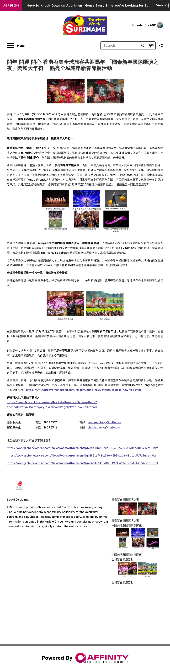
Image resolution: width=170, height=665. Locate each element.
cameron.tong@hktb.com (104, 422)
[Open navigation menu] (16, 45)
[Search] (120, 46)
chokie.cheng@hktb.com (104, 427)
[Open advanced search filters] (151, 46)
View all (161, 5)
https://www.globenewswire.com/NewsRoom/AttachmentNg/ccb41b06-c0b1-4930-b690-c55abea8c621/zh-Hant (82, 448)
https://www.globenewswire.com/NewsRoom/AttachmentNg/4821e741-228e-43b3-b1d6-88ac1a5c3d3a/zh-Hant (82, 455)
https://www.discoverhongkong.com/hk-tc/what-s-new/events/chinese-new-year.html (83, 390)
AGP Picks (11, 5)
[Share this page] (160, 45)
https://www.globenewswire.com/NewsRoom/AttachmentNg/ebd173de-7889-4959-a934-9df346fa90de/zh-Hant (82, 463)
